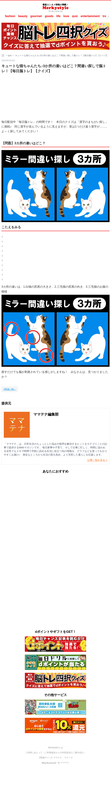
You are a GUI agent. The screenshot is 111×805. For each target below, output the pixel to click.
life (58, 16)
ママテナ (57, 757)
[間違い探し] (9, 389)
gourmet (36, 16)
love (66, 16)
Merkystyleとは (55, 747)
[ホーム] (3, 55)
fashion (10, 16)
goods (49, 16)
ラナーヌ (68, 757)
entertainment (90, 16)
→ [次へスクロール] (108, 16)
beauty (23, 16)
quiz (75, 16)
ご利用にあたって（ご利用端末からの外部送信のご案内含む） (55, 752)
